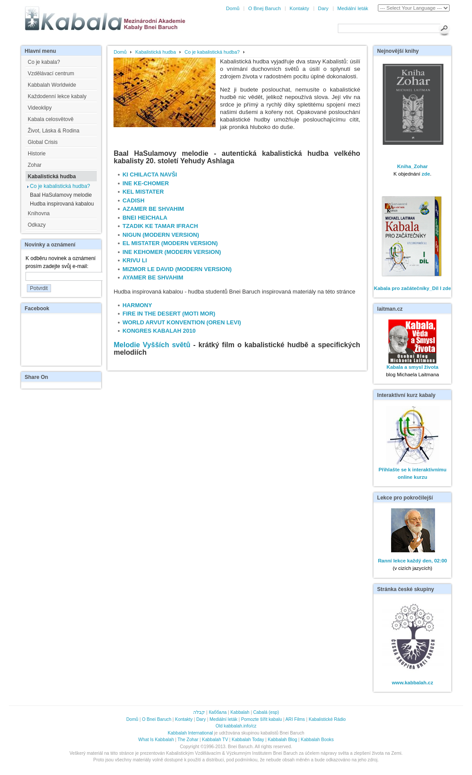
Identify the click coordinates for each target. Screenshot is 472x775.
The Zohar (188, 739)
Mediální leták (352, 8)
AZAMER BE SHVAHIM (153, 209)
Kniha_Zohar (412, 166)
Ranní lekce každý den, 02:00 (412, 560)
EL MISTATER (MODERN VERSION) (170, 243)
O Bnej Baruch (264, 8)
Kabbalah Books (317, 739)
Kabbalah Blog (282, 739)
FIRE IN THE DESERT (151, 313)
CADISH (133, 200)
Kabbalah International (190, 733)
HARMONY (137, 305)
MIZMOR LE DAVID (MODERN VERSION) (176, 269)
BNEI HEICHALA (144, 217)
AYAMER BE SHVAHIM (152, 277)
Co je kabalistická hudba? (212, 52)
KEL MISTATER (143, 191)
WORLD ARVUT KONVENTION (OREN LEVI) (181, 322)
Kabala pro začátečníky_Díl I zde (412, 288)
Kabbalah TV (215, 739)
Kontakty (299, 8)
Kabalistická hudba (155, 52)
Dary (323, 8)
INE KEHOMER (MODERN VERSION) (171, 252)
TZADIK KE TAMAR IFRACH (160, 226)
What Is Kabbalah (156, 739)
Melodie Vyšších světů (151, 345)
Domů (232, 8)
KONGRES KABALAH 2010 (158, 330)
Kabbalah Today (248, 739)
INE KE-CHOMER (145, 183)
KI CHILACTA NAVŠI (149, 174)
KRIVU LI (134, 260)
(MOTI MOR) (198, 313)
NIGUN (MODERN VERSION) (160, 234)
